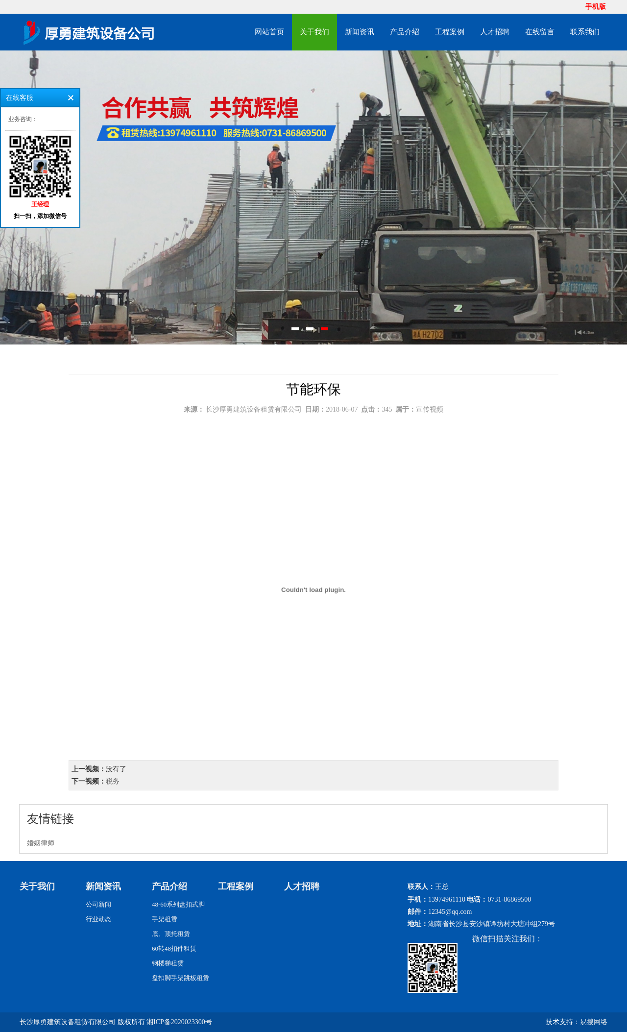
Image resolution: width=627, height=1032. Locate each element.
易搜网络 (593, 1022)
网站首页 (269, 32)
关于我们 (314, 32)
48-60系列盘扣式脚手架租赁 (178, 912)
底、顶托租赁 (171, 933)
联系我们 (585, 32)
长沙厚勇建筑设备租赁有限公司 (254, 409)
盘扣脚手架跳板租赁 (180, 978)
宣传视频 (429, 409)
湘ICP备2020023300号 (179, 1022)
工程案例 (449, 32)
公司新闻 (98, 904)
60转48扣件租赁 (174, 948)
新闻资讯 (359, 32)
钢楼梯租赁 (168, 963)
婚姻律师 (40, 843)
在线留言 (540, 32)
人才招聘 (494, 32)
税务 (113, 781)
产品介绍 (404, 32)
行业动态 (98, 919)
